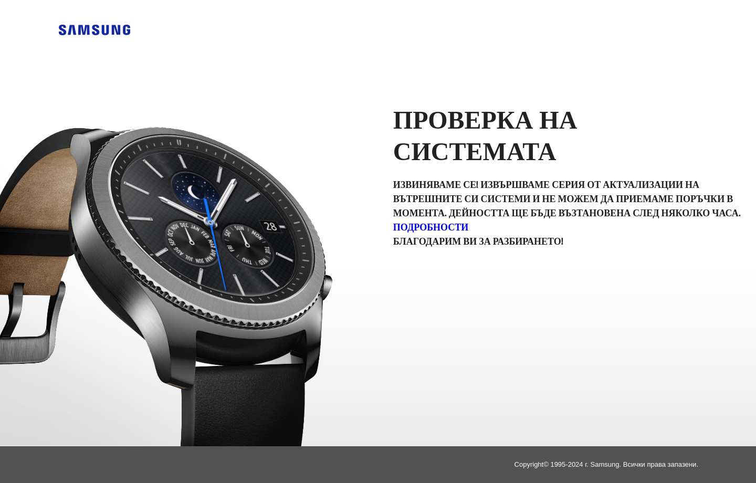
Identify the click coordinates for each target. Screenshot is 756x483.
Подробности (431, 228)
